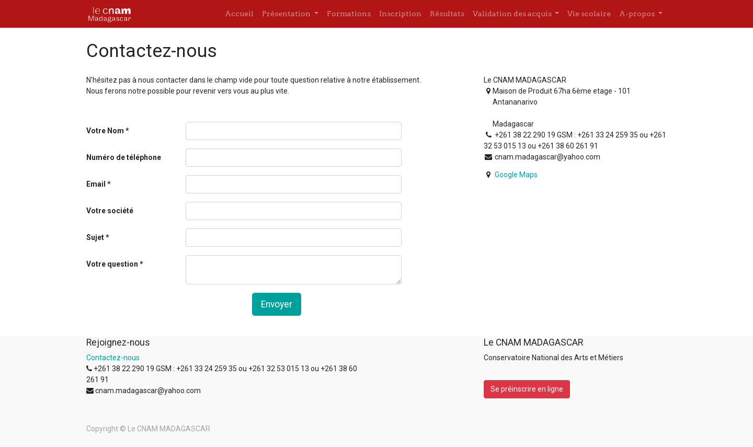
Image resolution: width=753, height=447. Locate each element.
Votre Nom (105, 131)
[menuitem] (239, 14)
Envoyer (276, 304)
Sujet (95, 237)
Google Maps (516, 174)
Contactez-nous (113, 357)
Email (96, 184)
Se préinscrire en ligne (526, 389)
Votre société (109, 211)
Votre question (112, 264)
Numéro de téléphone (123, 157)
